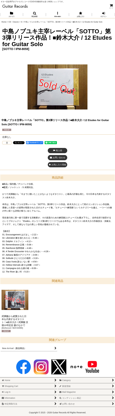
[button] (34, 14)
